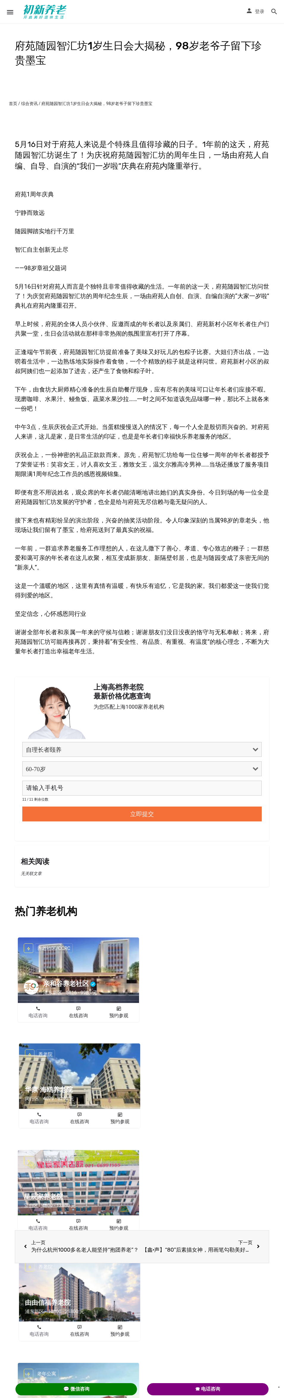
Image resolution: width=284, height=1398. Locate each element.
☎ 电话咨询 (207, 1389)
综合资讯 (29, 103)
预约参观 (118, 1015)
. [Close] (279, 1385)
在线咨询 (78, 1015)
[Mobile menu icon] (10, 12)
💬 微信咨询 (76, 1389)
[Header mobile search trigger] (274, 11)
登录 (259, 11)
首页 (13, 103)
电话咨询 (38, 1015)
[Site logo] (45, 11)
